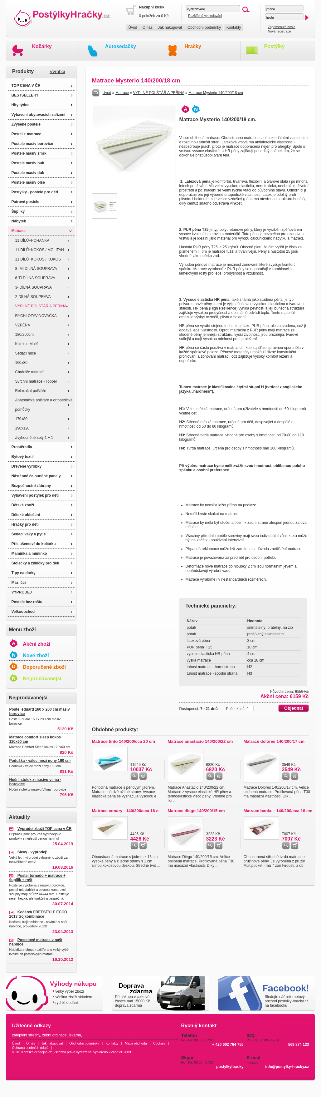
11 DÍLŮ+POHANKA (32, 240)
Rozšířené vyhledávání (205, 15)
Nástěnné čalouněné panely (36, 476)
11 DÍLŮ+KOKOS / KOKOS (38, 259)
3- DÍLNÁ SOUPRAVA (33, 287)
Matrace (19, 231)
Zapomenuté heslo (281, 27)
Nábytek (19, 221)
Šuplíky (18, 211)
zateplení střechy (26, 1035)
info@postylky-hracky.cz (287, 1067)
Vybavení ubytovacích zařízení (39, 114)
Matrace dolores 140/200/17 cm (274, 741)
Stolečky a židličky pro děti (35, 563)
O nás (148, 27)
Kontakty (233, 27)
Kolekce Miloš (26, 344)
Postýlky (274, 46)
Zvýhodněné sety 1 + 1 (34, 437)
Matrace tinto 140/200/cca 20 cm (123, 741)
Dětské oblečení (26, 515)
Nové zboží (36, 655)
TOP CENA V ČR (26, 85)
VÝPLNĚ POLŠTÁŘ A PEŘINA (41, 306)
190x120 (22, 428)
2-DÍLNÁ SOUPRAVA (33, 297)
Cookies (159, 1043)
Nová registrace (279, 31)
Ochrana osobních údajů (30, 1048)
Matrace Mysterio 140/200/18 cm (215, 93)
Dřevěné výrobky (27, 466)
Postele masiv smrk (29, 153)
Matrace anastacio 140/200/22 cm (200, 741)
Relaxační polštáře (30, 391)
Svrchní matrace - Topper (36, 381)
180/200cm (24, 334)
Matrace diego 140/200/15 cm (196, 810)
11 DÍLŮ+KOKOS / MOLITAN (39, 250)
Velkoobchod (23, 611)
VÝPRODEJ (22, 592)
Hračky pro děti (25, 524)
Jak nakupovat (170, 27)
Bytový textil (23, 456)
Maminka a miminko (29, 553)
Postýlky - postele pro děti (35, 192)
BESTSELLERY (25, 95)
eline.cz (117, 1052)
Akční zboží (36, 644)
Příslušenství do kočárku (34, 544)
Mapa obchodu (136, 1043)
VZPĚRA (22, 325)
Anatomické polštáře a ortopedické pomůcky (44, 405)
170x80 (21, 419)
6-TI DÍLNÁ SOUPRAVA (35, 278)
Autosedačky (120, 46)
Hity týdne (21, 105)
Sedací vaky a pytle (29, 534)
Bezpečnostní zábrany (31, 486)
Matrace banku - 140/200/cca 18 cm (278, 810)
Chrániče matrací (29, 372)
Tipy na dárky (24, 573)
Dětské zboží (23, 505)
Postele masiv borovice (32, 143)
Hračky (193, 46)
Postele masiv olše (28, 182)
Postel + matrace (26, 134)
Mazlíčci (19, 582)
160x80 (21, 362)
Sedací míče (25, 353)
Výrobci (57, 71)
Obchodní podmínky (204, 27)
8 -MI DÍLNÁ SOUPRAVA (36, 268)
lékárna (75, 1035)
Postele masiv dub (28, 173)
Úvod (133, 27)
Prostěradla (22, 447)
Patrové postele (25, 202)
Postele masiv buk (28, 163)
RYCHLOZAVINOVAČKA (36, 316)
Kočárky (42, 46)
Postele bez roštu (27, 602)
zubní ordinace (54, 1035)
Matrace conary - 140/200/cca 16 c (125, 810)
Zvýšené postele (26, 124)
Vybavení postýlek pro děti (35, 495)
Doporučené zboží (44, 667)
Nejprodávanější (42, 678)
